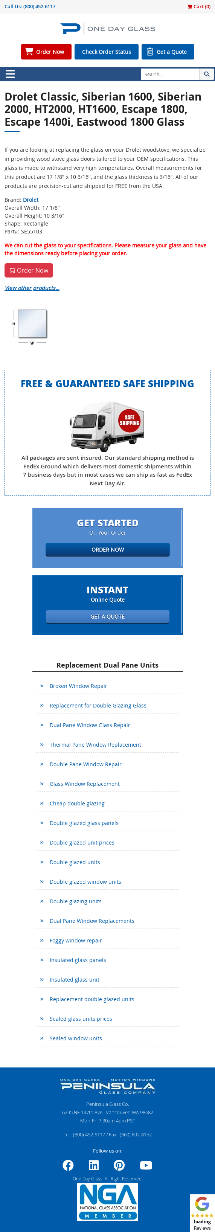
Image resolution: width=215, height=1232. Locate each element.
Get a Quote (172, 51)
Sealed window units (76, 1038)
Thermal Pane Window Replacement (95, 744)
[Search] (170, 74)
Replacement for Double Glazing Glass (98, 705)
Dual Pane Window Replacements (92, 920)
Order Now (50, 51)
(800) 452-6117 (39, 6)
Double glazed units (75, 862)
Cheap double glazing (77, 803)
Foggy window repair (76, 940)
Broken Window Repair (78, 685)
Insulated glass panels (78, 960)
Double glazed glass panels (84, 822)
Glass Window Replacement (85, 783)
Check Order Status (106, 51)
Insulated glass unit (74, 979)
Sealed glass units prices (81, 1018)
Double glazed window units (85, 881)
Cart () (199, 6)
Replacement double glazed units (92, 999)
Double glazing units (76, 901)
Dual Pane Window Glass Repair (90, 725)
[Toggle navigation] (10, 74)
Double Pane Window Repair (86, 764)
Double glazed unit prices (82, 842)
